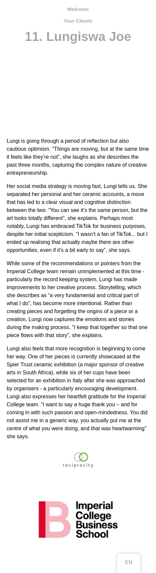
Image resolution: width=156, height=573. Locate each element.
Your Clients (78, 21)
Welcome (78, 9)
